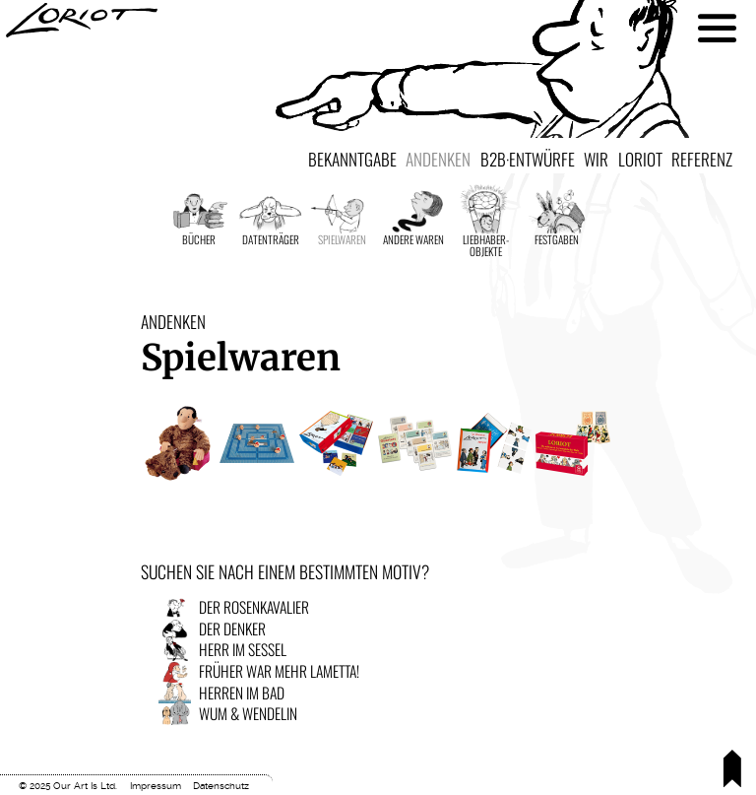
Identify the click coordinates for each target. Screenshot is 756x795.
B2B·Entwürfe (527, 158)
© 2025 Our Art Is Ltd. (68, 785)
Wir (596, 158)
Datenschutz (221, 785)
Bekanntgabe (352, 158)
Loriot (640, 158)
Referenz (701, 158)
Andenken (438, 158)
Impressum (155, 785)
